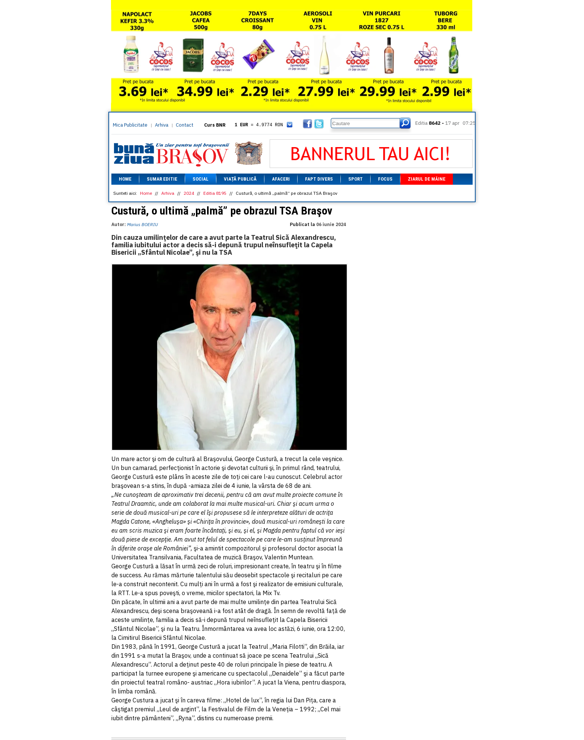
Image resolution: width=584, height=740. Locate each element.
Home (125, 179)
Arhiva (161, 125)
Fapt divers (319, 179)
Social (201, 179)
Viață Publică (240, 179)
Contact (184, 125)
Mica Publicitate (130, 125)
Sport (355, 179)
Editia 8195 (214, 193)
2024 (189, 193)
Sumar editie (162, 179)
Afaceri (281, 179)
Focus (385, 179)
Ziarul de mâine (426, 179)
